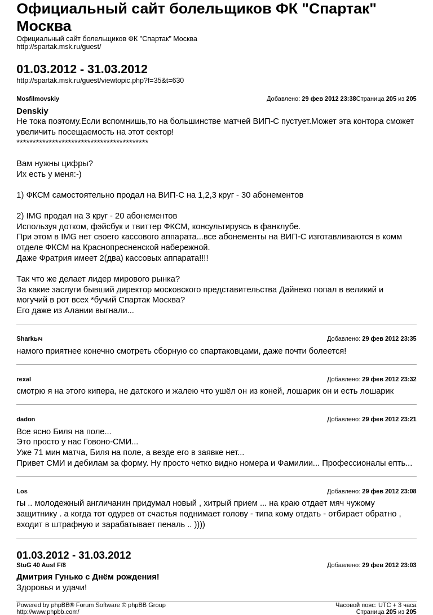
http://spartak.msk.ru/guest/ (58, 47)
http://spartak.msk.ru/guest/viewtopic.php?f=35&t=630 (100, 80)
